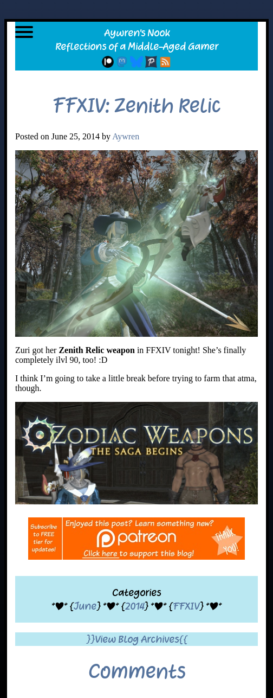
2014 (134, 606)
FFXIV (186, 606)
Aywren (125, 136)
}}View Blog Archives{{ (136, 639)
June (85, 606)
